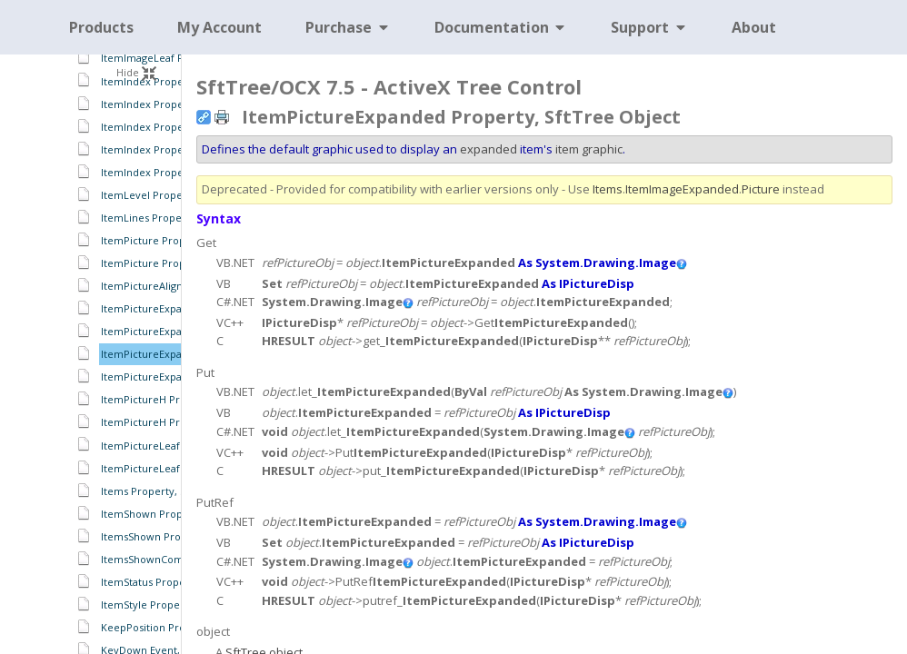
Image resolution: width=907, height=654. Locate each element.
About (754, 27)
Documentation (501, 27)
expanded (488, 149)
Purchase (348, 27)
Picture (761, 189)
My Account (219, 27)
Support (649, 27)
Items (608, 189)
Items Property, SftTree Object (176, 491)
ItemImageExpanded (682, 189)
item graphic (589, 149)
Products (101, 27)
